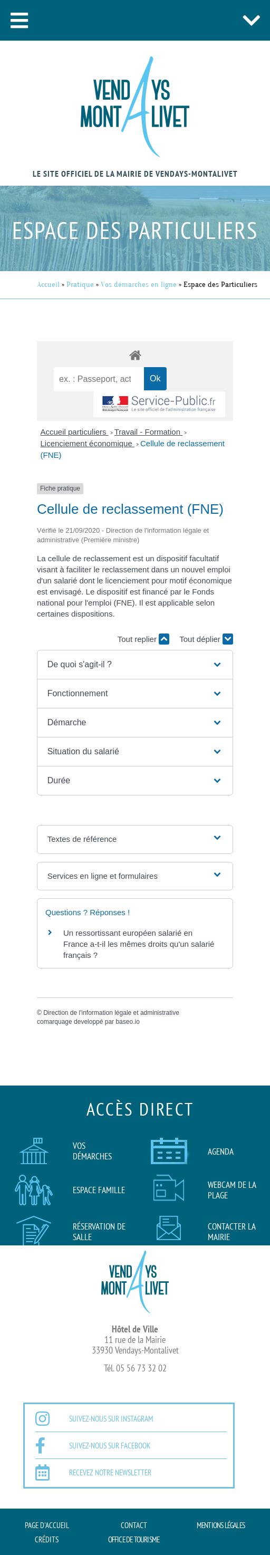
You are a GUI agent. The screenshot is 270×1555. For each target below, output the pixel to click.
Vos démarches (92, 1151)
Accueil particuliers (75, 431)
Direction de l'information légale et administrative (111, 1012)
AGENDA (221, 1151)
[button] (19, 20)
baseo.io (127, 1021)
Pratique (80, 284)
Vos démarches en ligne (139, 284)
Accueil (48, 284)
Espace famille (99, 1190)
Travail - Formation (148, 431)
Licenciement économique (87, 443)
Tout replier (143, 639)
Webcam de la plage (232, 1190)
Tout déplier (206, 639)
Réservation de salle (99, 1232)
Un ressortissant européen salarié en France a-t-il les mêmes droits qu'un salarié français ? (138, 943)
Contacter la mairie (231, 1232)
